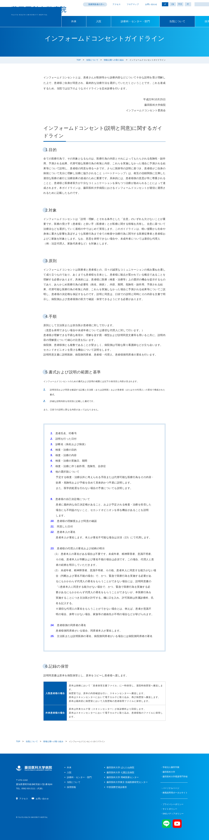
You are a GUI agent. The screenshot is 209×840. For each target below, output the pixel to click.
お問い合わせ (151, 4)
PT (188, 4)
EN (173, 4)
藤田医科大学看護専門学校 (175, 776)
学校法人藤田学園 (171, 767)
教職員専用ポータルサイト (175, 792)
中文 (180, 4)
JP (165, 4)
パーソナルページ (171, 788)
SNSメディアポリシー (173, 813)
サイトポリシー (170, 809)
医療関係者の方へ (96, 4)
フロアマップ (133, 4)
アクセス (117, 4)
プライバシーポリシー (173, 804)
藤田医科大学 (169, 772)
